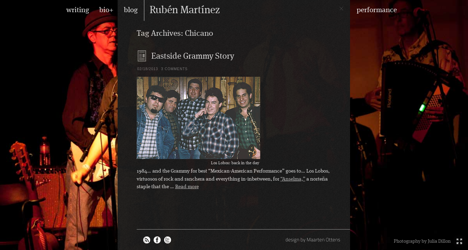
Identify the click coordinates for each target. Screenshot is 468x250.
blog (131, 10)
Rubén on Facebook (157, 240)
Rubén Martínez (185, 10)
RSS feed (147, 240)
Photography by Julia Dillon (422, 241)
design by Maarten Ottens (313, 239)
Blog (142, 55)
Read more (187, 187)
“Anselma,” (292, 179)
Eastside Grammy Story (192, 56)
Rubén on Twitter (167, 240)
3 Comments (174, 69)
